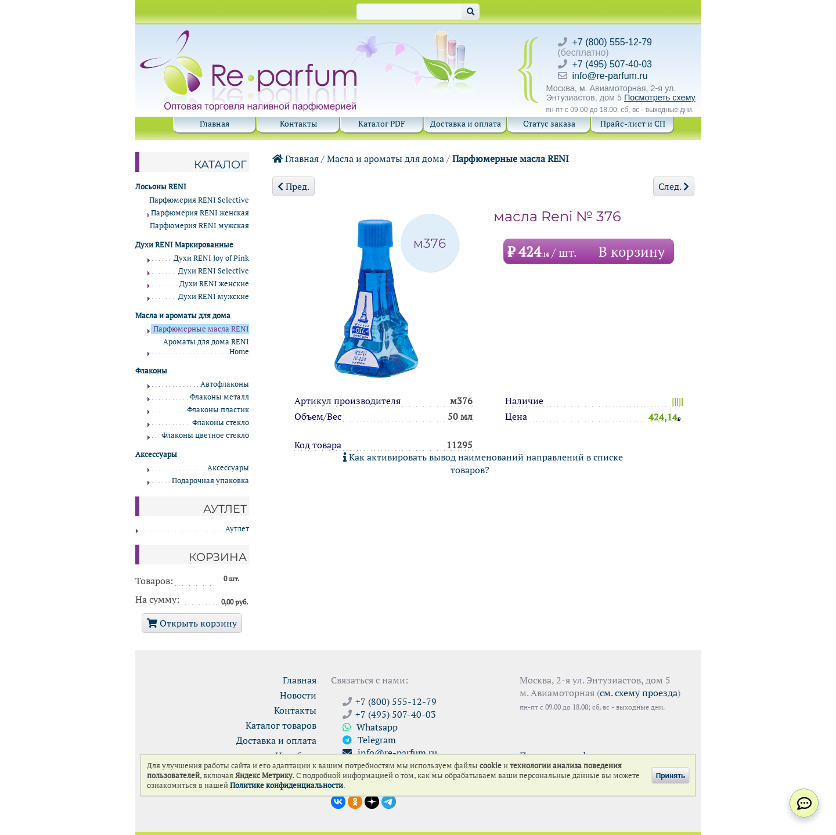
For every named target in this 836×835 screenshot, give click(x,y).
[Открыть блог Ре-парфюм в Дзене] (372, 800)
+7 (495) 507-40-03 (612, 64)
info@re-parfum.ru (610, 76)
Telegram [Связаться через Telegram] (369, 739)
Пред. (293, 186)
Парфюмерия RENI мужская (199, 226)
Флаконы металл (219, 397)
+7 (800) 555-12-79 (612, 42)
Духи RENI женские (214, 284)
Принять (671, 775)
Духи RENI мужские (213, 296)
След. (673, 186)
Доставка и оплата (465, 123)
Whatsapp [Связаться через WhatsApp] (370, 727)
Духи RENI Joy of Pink (211, 258)
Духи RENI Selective (213, 271)
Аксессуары (228, 468)
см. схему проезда (639, 692)
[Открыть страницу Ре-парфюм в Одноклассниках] (355, 800)
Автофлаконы (224, 384)
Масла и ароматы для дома (385, 158)
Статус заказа (549, 123)
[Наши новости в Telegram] (388, 800)
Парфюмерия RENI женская (200, 213)
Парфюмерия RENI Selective (199, 200)
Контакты (298, 123)
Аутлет (237, 529)
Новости (298, 695)
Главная (214, 123)
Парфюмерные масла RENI (510, 158)
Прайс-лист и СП (632, 123)
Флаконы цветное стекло (205, 435)
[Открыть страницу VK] (338, 800)
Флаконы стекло (220, 422)
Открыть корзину (192, 623)
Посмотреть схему (660, 97)
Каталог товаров (281, 725)
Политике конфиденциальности (286, 785)
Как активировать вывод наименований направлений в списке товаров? (483, 463)
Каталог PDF (381, 123)
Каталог (220, 164)
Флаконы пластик (218, 410)
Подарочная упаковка (210, 480)
